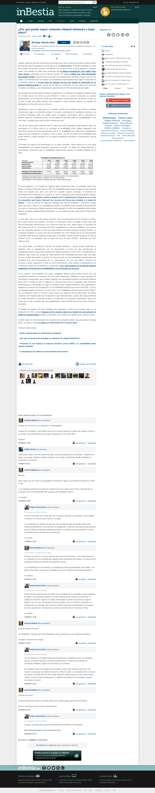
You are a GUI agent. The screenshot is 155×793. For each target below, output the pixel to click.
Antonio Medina (30, 420)
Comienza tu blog (23, 2)
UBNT (40, 36)
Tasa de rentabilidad (127, 131)
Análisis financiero (110, 123)
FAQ (114, 790)
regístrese (53, 745)
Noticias (41, 21)
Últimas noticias (64, 7)
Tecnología (126, 121)
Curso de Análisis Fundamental (111, 141)
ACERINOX (109, 54)
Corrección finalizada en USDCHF (116, 62)
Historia (108, 125)
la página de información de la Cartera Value (58, 323)
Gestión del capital (128, 135)
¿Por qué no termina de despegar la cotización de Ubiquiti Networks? (49, 338)
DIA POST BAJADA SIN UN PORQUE (118, 65)
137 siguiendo (55, 54)
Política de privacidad (74, 790)
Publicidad (97, 790)
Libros (72, 21)
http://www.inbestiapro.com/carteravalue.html (42, 730)
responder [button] (92, 443)
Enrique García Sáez (43, 42)
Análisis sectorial (112, 120)
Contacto (107, 790)
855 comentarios (43, 420)
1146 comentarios (52, 507)
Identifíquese (41, 745)
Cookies (61, 790)
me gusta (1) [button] (79, 443)
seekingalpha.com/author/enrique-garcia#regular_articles (51, 51)
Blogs (31, 21)
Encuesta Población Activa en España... (118, 73)
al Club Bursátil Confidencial (121, 10)
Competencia (126, 128)
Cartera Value (66, 66)
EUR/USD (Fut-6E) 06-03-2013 (115, 69)
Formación (61, 21)
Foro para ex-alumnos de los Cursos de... (119, 76)
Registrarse (134, 2)
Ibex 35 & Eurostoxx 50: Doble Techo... (118, 80)
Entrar (126, 2)
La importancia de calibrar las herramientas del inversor (43, 351)
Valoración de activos (108, 133)
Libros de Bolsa (67, 775)
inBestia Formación (38, 2)
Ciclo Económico (129, 141)
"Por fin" (108, 51)
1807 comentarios (72, 54)
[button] (63, 42)
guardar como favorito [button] (86, 364)
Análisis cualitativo (112, 128)
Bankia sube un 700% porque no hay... (118, 58)
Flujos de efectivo (118, 138)
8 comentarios (41, 449)
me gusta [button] (24, 364)
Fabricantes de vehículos (109, 131)
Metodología (109, 117)
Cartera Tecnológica (121, 125)
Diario (105, 88)
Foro (50, 21)
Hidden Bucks (30, 449)
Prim (118, 135)
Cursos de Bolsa (109, 775)
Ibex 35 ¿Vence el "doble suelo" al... (117, 84)
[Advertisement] (57, 399)
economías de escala (108, 135)
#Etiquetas (94, 21)
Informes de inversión (29, 776)
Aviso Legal (88, 790)
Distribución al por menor (125, 133)
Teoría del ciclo (126, 123)
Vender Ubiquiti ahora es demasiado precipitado (40, 333)
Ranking (82, 21)
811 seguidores (39, 54)
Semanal (117, 88)
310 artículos (87, 54)
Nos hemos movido (118, 7)
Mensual (130, 88)
